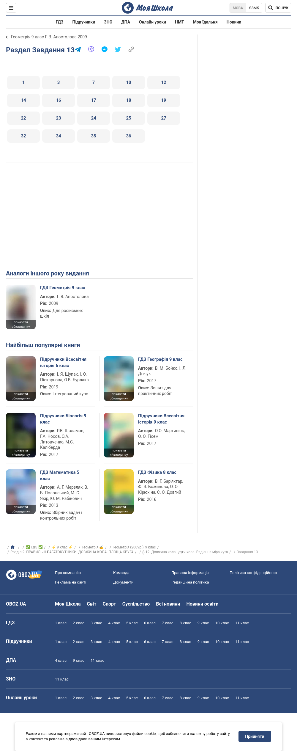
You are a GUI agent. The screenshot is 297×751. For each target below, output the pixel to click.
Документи (123, 582)
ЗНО (108, 22)
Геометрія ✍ (93, 547)
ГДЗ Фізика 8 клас (157, 472)
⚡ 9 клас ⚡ (62, 547)
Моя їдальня (205, 22)
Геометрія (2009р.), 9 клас (134, 547)
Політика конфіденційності (254, 572)
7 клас (167, 623)
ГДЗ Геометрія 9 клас (62, 287)
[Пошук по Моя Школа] (278, 7)
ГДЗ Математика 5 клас (59, 475)
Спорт (109, 604)
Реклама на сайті (70, 582)
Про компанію (68, 572)
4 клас (114, 623)
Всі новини (168, 604)
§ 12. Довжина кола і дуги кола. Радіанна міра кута (185, 552)
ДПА (125, 22)
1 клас (61, 623)
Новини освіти (202, 604)
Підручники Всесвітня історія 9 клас (161, 418)
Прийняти (254, 736)
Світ (92, 604)
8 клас (185, 623)
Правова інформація (190, 572)
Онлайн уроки (152, 22)
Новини (234, 22)
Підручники (83, 22)
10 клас (222, 623)
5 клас (132, 623)
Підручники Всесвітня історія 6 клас (63, 362)
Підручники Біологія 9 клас (63, 418)
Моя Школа (68, 604)
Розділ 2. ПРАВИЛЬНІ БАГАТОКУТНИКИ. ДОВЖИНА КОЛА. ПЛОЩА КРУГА (72, 552)
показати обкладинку (21, 324)
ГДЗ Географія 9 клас (160, 359)
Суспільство (136, 604)
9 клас (203, 623)
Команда (121, 572)
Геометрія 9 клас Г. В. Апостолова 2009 (49, 37)
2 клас (78, 623)
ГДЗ (60, 22)
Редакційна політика (190, 582)
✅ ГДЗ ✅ (34, 547)
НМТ (179, 22)
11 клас (242, 623)
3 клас (96, 623)
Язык (254, 8)
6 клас (150, 623)
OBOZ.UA (16, 604)
